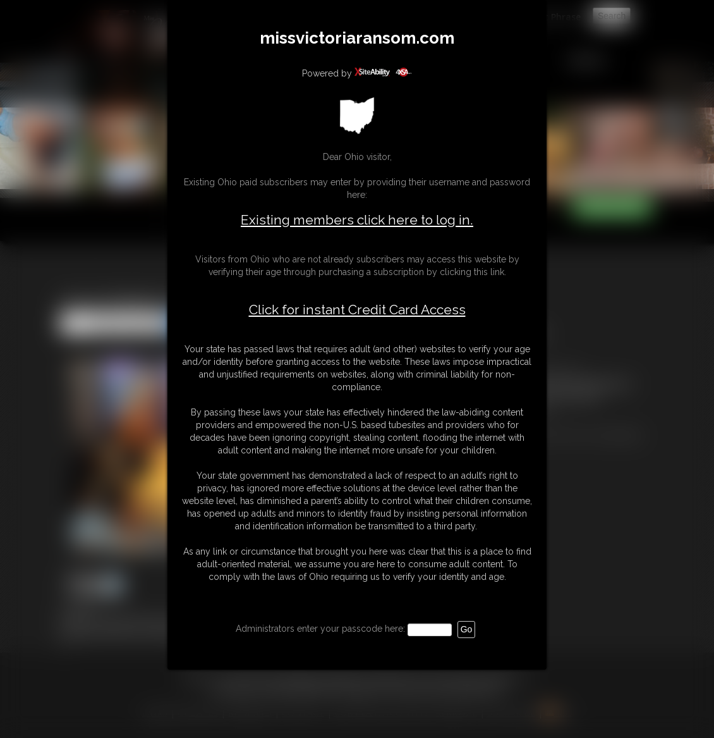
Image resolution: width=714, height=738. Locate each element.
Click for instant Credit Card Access (357, 310)
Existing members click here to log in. (357, 220)
